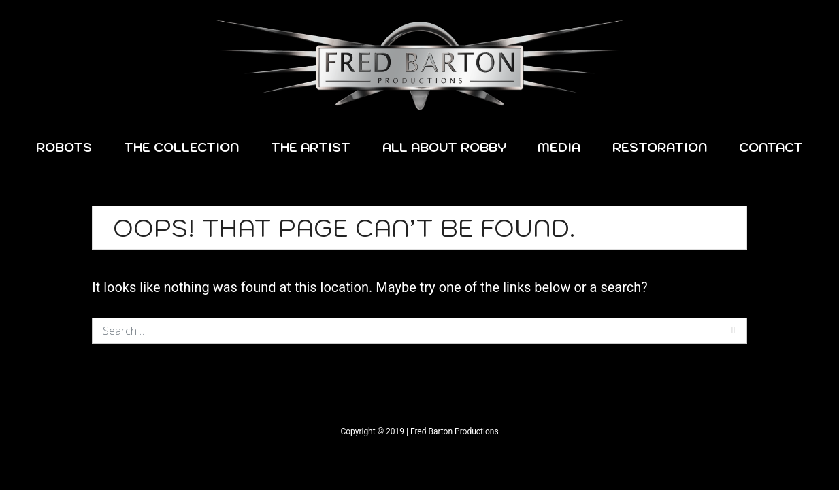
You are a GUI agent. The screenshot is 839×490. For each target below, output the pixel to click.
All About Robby (444, 147)
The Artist (310, 147)
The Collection (181, 147)
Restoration (659, 147)
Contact (771, 147)
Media (559, 147)
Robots (64, 147)
